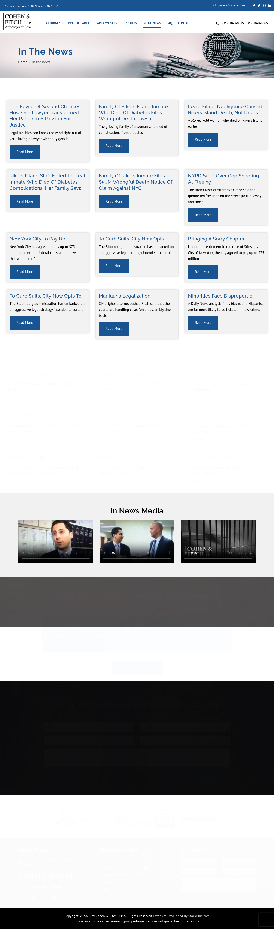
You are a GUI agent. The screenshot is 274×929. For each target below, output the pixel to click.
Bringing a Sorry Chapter (216, 239)
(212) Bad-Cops (233, 23)
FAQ (169, 23)
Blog (104, 882)
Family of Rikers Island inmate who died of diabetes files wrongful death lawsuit (133, 113)
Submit (211, 777)
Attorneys (54, 23)
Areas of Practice (113, 875)
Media (143, 867)
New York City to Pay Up (38, 239)
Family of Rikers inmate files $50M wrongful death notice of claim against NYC (135, 182)
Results (131, 23)
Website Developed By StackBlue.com (182, 916)
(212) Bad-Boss (257, 23)
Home (22, 61)
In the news (152, 23)
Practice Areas (79, 23)
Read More (24, 151)
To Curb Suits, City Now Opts (131, 239)
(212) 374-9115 (48, 875)
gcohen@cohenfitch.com (232, 5)
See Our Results (137, 668)
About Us (107, 860)
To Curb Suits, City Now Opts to (46, 296)
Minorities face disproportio (220, 296)
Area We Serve (108, 23)
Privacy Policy (148, 860)
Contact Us (186, 23)
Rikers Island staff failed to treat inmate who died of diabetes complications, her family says (47, 182)
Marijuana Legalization (125, 296)
